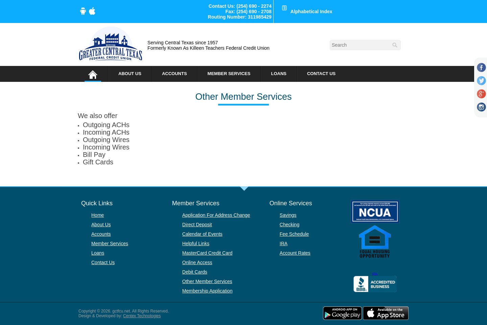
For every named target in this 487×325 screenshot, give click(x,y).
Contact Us (321, 73)
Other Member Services (207, 281)
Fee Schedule (294, 234)
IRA (283, 243)
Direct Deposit (197, 224)
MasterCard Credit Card (207, 253)
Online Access (197, 262)
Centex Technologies (142, 316)
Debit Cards (194, 272)
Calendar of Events (202, 234)
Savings (288, 215)
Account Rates (295, 253)
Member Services (229, 73)
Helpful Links (195, 243)
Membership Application (207, 291)
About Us (129, 73)
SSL (375, 273)
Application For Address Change (216, 215)
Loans (278, 73)
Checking (289, 224)
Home (97, 215)
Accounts (174, 73)
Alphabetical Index (311, 11)
